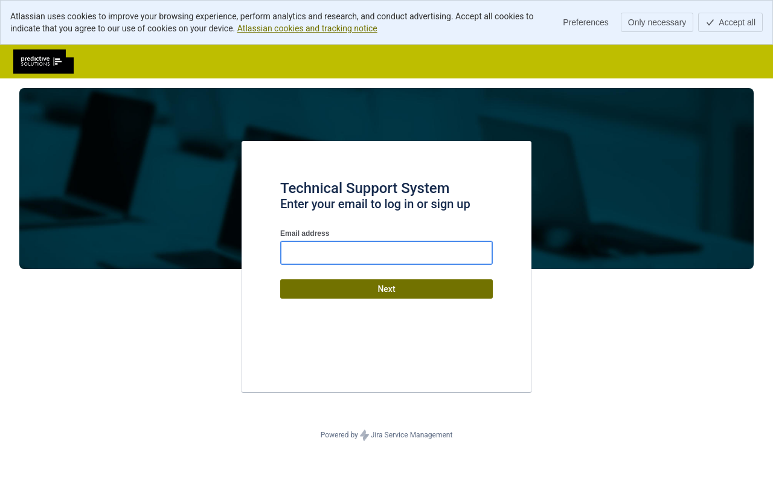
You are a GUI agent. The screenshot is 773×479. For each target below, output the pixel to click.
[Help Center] (43, 61)
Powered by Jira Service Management (387, 436)
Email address (304, 233)
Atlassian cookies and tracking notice (307, 28)
